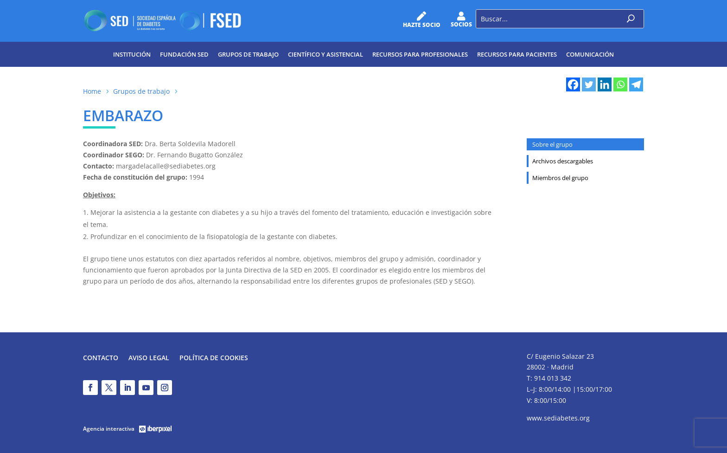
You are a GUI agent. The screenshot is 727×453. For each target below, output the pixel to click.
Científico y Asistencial (325, 54)
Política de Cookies (213, 358)
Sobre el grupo (552, 144)
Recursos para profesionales (420, 54)
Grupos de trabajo (248, 54)
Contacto (100, 358)
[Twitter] (589, 84)
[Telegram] (636, 84)
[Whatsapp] (620, 84)
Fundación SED (184, 54)
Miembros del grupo (560, 178)
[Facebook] (573, 84)
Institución (132, 54)
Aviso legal (148, 358)
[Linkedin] (605, 84)
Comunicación (590, 54)
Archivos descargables (562, 161)
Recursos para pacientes (517, 54)
